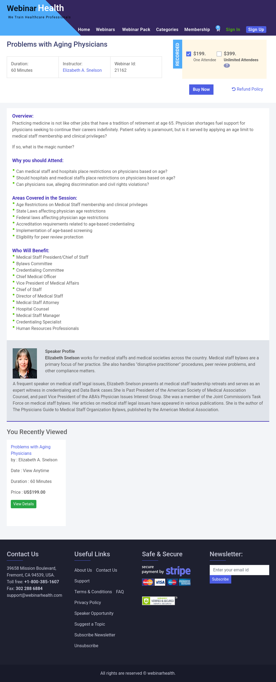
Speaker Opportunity (93, 613)
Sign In (233, 29)
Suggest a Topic (89, 624)
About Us (83, 570)
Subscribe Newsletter (94, 634)
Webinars (106, 29)
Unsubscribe (86, 645)
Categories (167, 29)
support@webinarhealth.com (34, 595)
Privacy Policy (87, 602)
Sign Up (256, 29)
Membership (197, 29)
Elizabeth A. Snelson (82, 70)
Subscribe (220, 579)
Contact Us (106, 570)
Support (81, 581)
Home (84, 29)
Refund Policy (247, 89)
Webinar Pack (136, 29)
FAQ (120, 591)
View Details (23, 504)
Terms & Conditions (93, 591)
